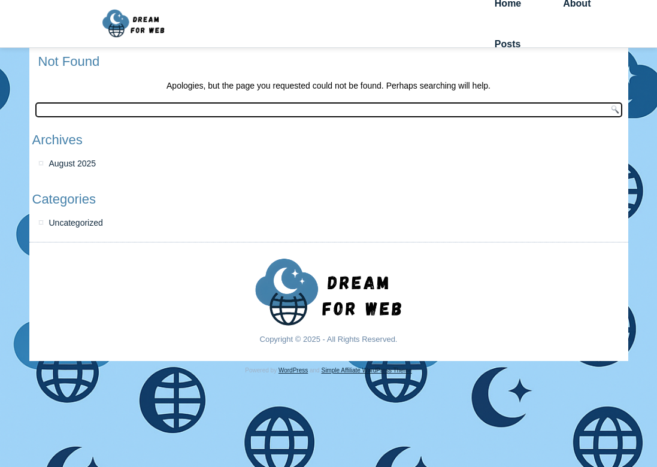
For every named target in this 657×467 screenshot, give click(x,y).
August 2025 (72, 163)
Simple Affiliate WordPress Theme (366, 370)
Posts (508, 44)
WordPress (293, 370)
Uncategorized (76, 223)
